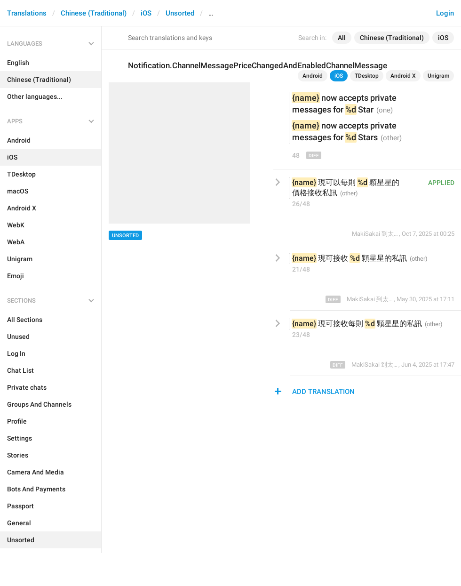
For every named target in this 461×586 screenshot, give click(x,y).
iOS (146, 13)
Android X (403, 75)
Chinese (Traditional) (94, 13)
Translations (27, 13)
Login (445, 13)
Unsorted (180, 13)
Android (312, 75)
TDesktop (367, 75)
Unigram (438, 75)
